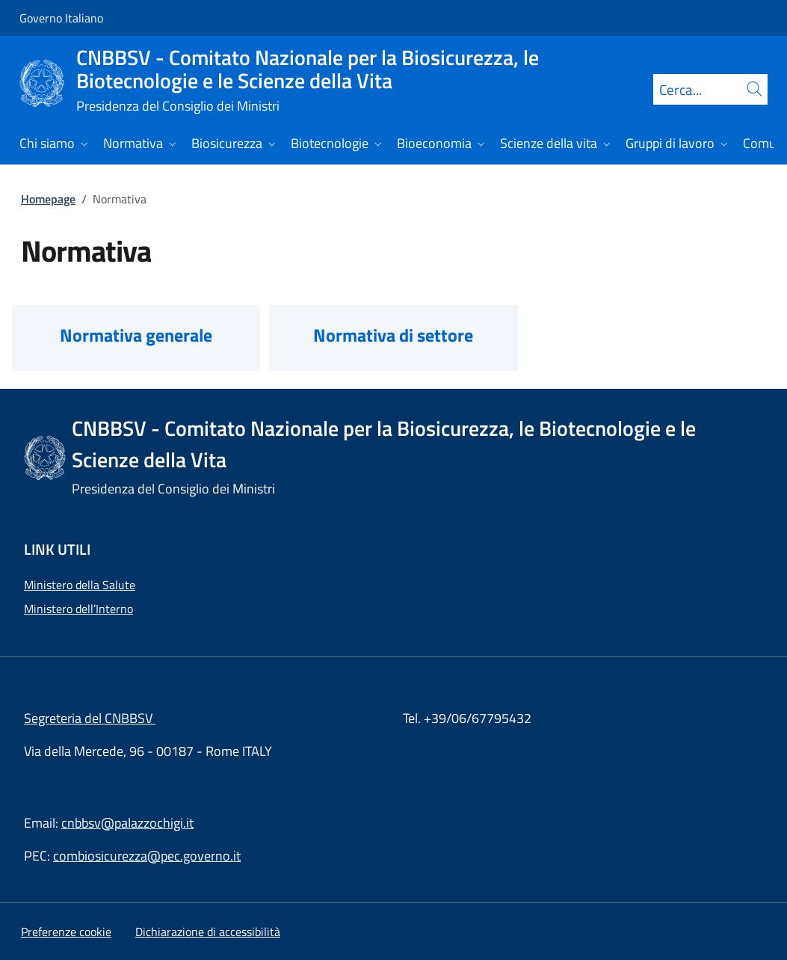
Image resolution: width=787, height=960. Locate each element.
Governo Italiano (61, 18)
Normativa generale (136, 335)
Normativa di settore (393, 335)
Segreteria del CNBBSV (89, 718)
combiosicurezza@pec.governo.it (147, 856)
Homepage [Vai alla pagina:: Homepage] (48, 199)
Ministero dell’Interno (78, 609)
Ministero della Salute (79, 585)
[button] (66, 932)
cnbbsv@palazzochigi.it (127, 823)
